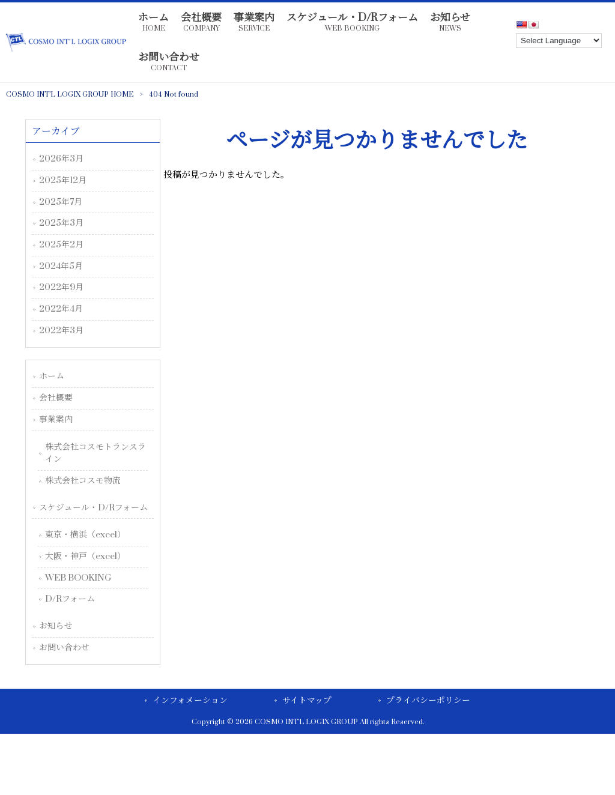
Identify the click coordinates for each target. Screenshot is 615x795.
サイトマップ (307, 700)
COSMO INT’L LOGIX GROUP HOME (69, 94)
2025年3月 (61, 223)
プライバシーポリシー (428, 700)
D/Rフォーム (70, 599)
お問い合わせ (64, 647)
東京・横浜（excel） (85, 534)
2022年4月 (61, 309)
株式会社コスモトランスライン (95, 453)
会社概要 (56, 398)
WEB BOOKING (78, 578)
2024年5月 (61, 266)
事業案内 (56, 419)
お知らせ (56, 626)
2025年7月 (60, 202)
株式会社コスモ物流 (83, 480)
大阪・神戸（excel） (85, 556)
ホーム (51, 376)
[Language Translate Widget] (559, 40)
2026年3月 (61, 159)
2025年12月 (62, 180)
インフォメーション (190, 700)
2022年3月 (61, 330)
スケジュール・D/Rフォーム (93, 507)
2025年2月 (61, 244)
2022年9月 (61, 287)
